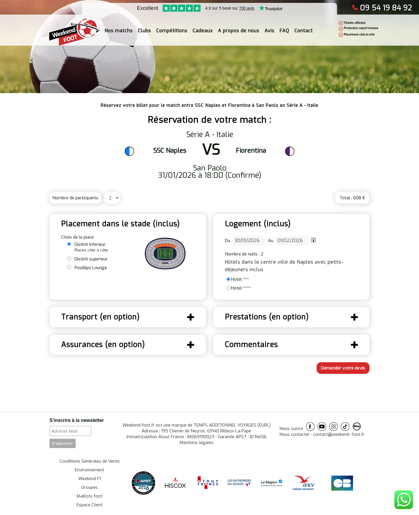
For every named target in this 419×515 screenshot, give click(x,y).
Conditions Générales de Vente (90, 461)
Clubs (144, 27)
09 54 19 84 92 (382, 8)
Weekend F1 (89, 479)
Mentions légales (197, 442)
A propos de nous (238, 27)
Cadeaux (203, 27)
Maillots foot (89, 496)
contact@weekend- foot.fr (339, 434)
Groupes (89, 487)
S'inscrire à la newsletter (76, 420)
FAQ (284, 27)
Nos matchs (118, 27)
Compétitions (171, 27)
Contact (303, 27)
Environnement (89, 470)
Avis (269, 27)
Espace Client (89, 505)
